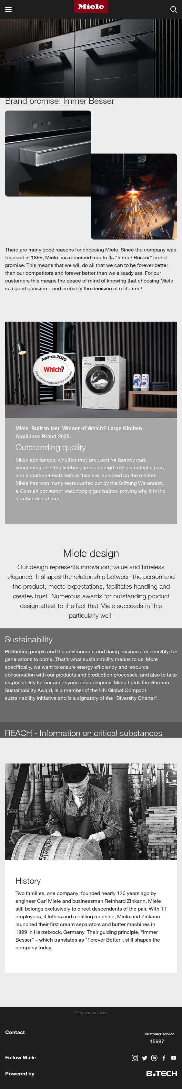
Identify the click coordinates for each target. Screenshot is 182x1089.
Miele (91, 6)
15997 (157, 1041)
